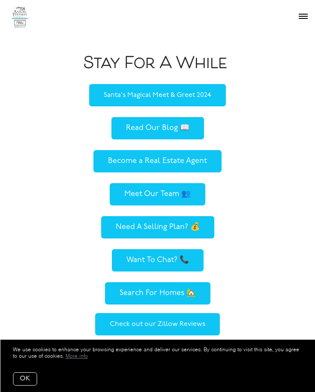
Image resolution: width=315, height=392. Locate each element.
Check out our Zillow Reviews (157, 324)
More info (77, 355)
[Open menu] (303, 17)
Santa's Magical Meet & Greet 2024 (157, 95)
